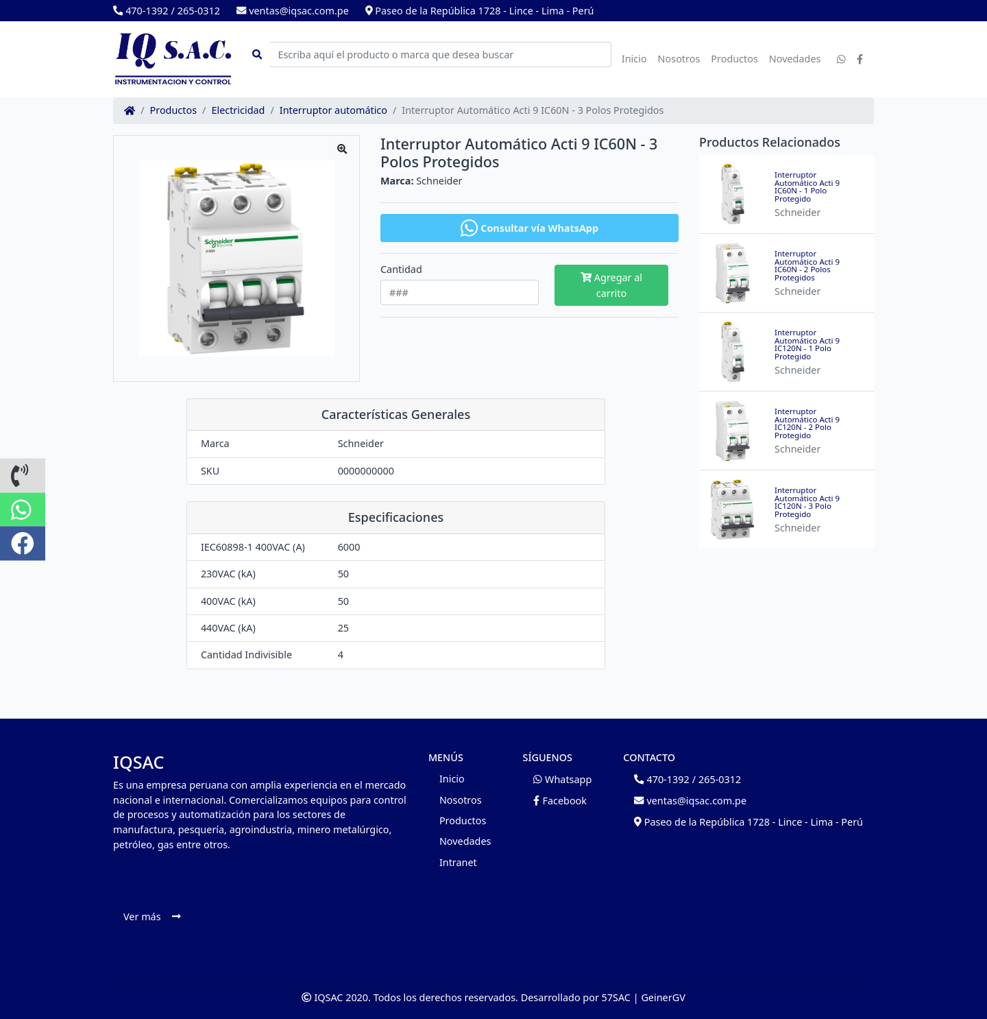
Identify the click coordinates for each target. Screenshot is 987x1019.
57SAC (616, 997)
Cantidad (401, 269)
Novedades (795, 58)
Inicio (634, 58)
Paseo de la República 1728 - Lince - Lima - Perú (479, 10)
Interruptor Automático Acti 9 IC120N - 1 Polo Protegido (807, 344)
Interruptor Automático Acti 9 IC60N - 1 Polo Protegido (807, 186)
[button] (22, 475)
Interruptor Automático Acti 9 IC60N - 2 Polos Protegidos (807, 265)
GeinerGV (663, 997)
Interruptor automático (333, 110)
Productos (734, 58)
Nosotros (679, 58)
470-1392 (140, 10)
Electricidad (238, 110)
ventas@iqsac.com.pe (292, 10)
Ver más (151, 916)
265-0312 (199, 10)
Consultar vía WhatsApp (529, 228)
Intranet (458, 862)
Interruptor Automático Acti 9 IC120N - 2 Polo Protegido (807, 423)
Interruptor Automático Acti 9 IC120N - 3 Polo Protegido (807, 502)
